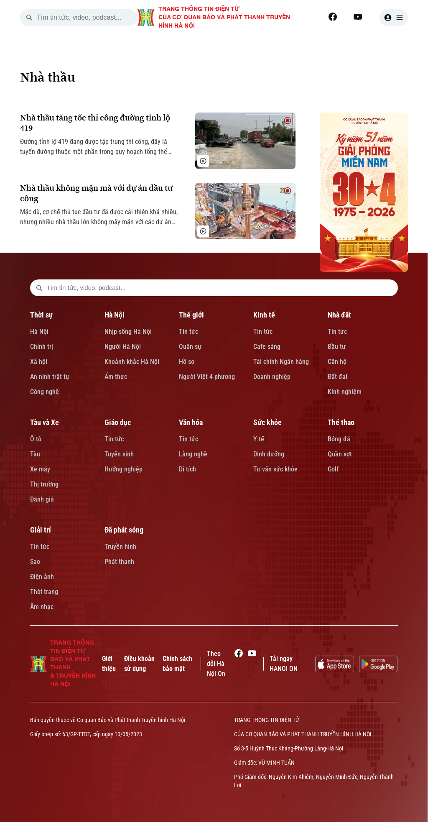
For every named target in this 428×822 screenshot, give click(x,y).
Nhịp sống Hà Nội (128, 331)
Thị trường (44, 484)
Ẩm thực (115, 377)
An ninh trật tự (49, 377)
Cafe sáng (266, 347)
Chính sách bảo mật (177, 664)
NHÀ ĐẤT (310, 45)
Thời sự (41, 314)
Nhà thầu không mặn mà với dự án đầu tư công (96, 193)
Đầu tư (337, 347)
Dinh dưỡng (268, 454)
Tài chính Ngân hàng (281, 362)
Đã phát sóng (123, 529)
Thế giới (191, 314)
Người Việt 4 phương (207, 377)
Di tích (187, 469)
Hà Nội (39, 331)
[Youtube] (358, 17)
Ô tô (35, 439)
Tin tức (188, 331)
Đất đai (337, 377)
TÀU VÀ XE (361, 45)
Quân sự (190, 347)
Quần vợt (340, 454)
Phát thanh (119, 562)
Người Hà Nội (122, 347)
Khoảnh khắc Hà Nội (131, 362)
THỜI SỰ (121, 45)
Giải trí (40, 529)
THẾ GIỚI (214, 45)
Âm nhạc (42, 607)
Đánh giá (42, 499)
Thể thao (341, 422)
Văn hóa (191, 422)
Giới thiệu (109, 664)
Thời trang (44, 592)
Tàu (35, 454)
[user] (394, 17)
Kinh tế (264, 314)
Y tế (258, 439)
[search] (29, 17)
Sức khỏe (267, 422)
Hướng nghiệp (123, 469)
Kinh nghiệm (345, 392)
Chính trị (41, 347)
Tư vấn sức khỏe (275, 469)
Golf (333, 469)
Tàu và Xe (44, 422)
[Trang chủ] (81, 45)
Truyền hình (120, 547)
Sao (35, 562)
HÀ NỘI (168, 45)
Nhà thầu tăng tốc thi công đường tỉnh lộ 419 (95, 123)
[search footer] (39, 288)
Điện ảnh (42, 577)
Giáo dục (117, 422)
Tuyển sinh (119, 454)
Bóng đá (339, 439)
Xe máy (40, 469)
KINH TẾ (262, 45)
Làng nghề (193, 454)
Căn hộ (337, 362)
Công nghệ (44, 392)
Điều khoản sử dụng (139, 664)
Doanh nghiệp (271, 377)
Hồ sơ (186, 362)
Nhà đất (339, 314)
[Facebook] (333, 17)
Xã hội (38, 362)
